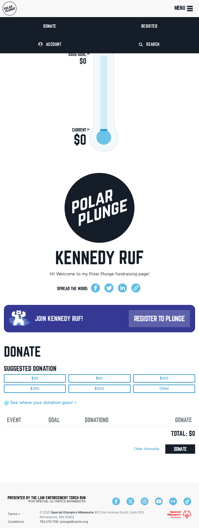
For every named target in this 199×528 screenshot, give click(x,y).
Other (164, 389)
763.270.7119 (49, 521)
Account (49, 44)
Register (149, 26)
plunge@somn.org (74, 521)
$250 (34, 389)
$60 (99, 378)
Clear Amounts (146, 449)
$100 (164, 378)
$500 (99, 389)
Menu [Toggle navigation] (184, 8)
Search (149, 44)
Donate (49, 26)
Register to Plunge (159, 318)
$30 (34, 378)
